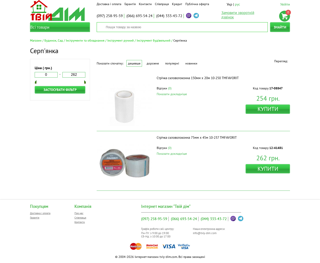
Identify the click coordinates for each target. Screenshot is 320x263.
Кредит (177, 4)
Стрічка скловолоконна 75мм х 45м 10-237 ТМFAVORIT (197, 137)
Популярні (172, 63)
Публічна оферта (197, 4)
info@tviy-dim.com (205, 233)
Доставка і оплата (109, 4)
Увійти (285, 4)
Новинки (191, 63)
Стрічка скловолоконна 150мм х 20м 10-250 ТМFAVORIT (198, 78)
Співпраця (162, 4)
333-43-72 (169, 15)
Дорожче (153, 63)
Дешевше (134, 63)
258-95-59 (110, 15)
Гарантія (130, 4)
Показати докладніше (172, 94)
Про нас (78, 213)
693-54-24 (139, 15)
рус (237, 4)
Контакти (145, 4)
